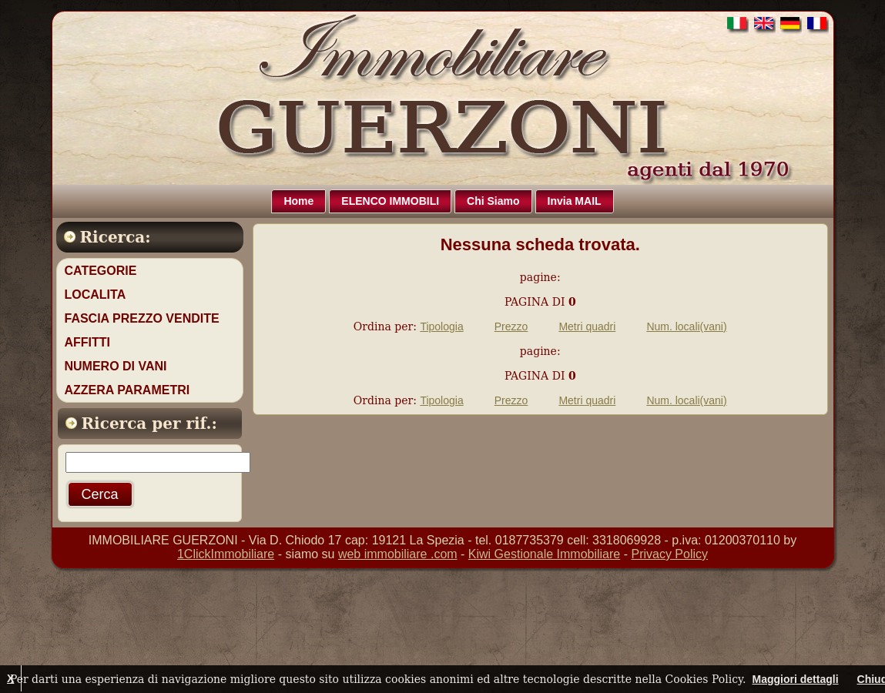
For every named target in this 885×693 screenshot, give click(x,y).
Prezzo (511, 326)
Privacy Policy (669, 554)
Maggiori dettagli (796, 679)
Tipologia (441, 326)
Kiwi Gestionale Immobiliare (544, 554)
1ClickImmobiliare (225, 554)
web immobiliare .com (398, 554)
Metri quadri (586, 326)
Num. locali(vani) (686, 326)
